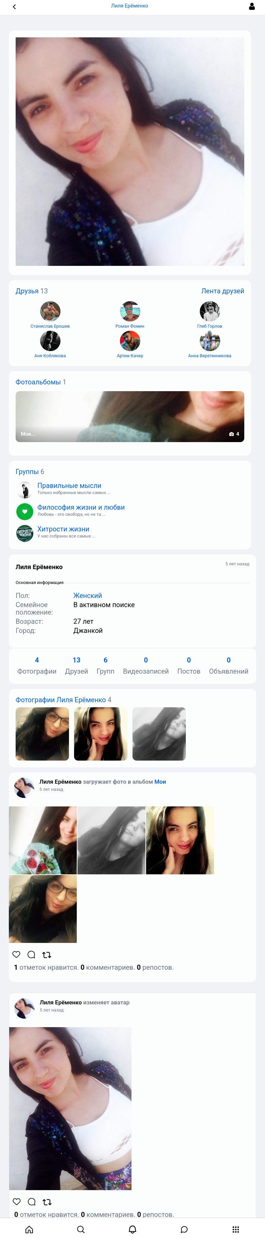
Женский (87, 595)
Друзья (27, 291)
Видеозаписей (146, 666)
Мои (160, 781)
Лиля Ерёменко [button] (132, 6)
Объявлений (228, 666)
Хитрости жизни (63, 529)
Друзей (76, 666)
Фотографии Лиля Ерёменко (61, 700)
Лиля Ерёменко (60, 781)
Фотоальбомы (38, 382)
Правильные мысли (69, 485)
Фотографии (36, 666)
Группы (27, 472)
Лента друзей (222, 291)
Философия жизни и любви (81, 507)
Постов (188, 666)
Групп (105, 666)
